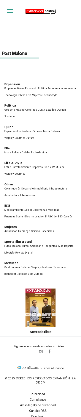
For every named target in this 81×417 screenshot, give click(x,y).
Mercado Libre (40, 331)
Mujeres (37, 95)
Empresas (10, 88)
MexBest (11, 263)
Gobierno (9, 109)
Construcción (12, 188)
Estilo (7, 167)
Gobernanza (40, 209)
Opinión (61, 109)
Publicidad (38, 394)
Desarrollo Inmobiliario (34, 188)
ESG (28, 95)
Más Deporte (65, 245)
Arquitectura (11, 195)
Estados (51, 109)
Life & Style (13, 163)
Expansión (12, 84)
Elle (7, 148)
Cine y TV (49, 167)
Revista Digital (24, 252)
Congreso (31, 109)
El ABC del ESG (54, 216)
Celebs (26, 152)
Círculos (37, 131)
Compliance (38, 399)
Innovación (37, 216)
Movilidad (53, 209)
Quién (8, 127)
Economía (54, 88)
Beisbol (16, 245)
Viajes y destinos (41, 267)
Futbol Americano (32, 245)
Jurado (38, 273)
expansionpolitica (40, 351)
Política (10, 105)
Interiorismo (27, 195)
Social (28, 209)
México (20, 109)
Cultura (30, 137)
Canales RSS (38, 410)
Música (60, 167)
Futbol (7, 245)
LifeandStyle (50, 95)
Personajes (60, 267)
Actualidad (10, 231)
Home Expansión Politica (32, 88)
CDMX (41, 109)
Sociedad (10, 116)
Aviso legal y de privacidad (38, 405)
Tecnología (10, 95)
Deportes (37, 167)
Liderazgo (24, 231)
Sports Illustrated (18, 242)
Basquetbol (50, 245)
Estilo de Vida (25, 273)
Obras (21, 95)
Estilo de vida (39, 152)
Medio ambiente (14, 209)
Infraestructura (58, 188)
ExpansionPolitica (49, 351)
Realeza (27, 131)
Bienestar (10, 273)
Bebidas (25, 267)
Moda (46, 131)
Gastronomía (12, 267)
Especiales (47, 231)
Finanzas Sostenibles (17, 216)
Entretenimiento (21, 167)
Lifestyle (9, 252)
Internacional (68, 88)
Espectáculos (12, 131)
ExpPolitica (32, 351)
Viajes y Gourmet (14, 137)
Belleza (55, 131)
